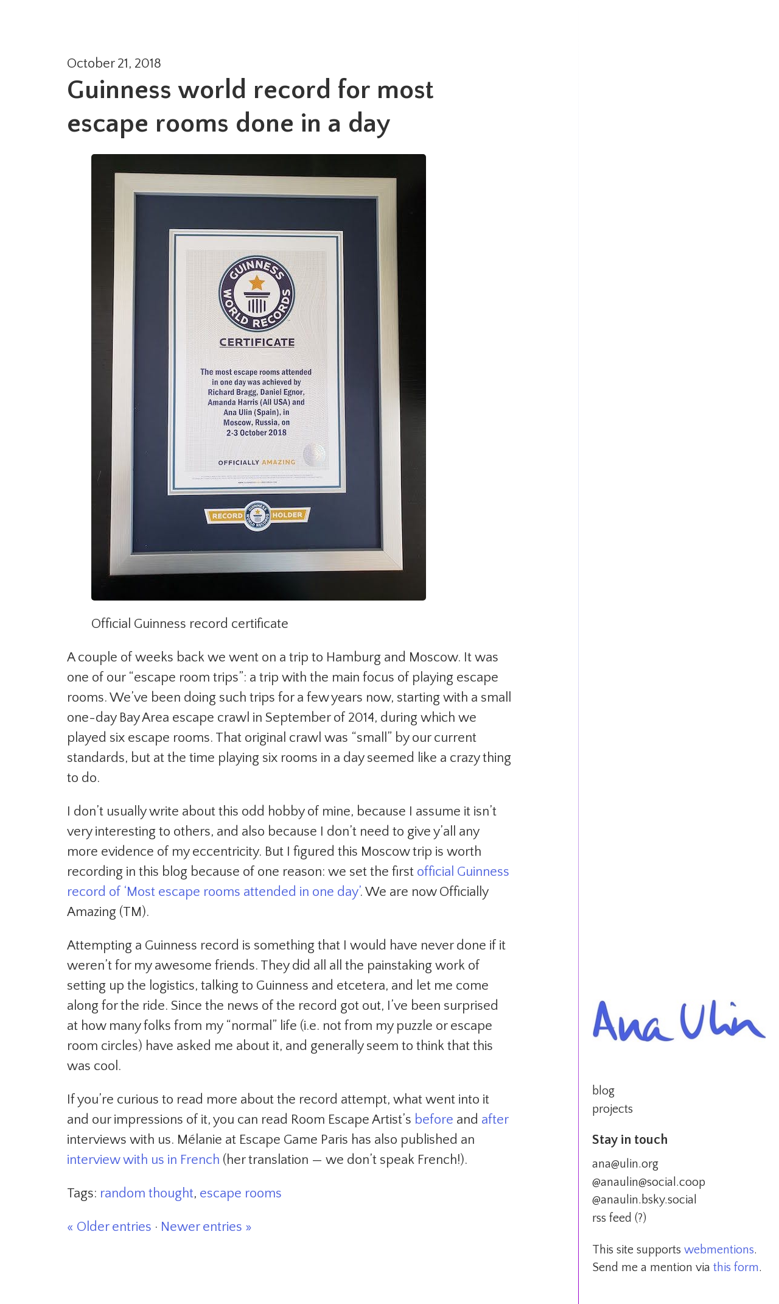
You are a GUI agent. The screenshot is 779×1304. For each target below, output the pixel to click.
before (433, 1119)
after (494, 1119)
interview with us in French (143, 1160)
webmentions (719, 1249)
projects (612, 1109)
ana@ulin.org (625, 1164)
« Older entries (109, 1227)
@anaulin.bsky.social (644, 1200)
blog (603, 1091)
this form (736, 1267)
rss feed (612, 1218)
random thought (147, 1193)
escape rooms (241, 1193)
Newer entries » (206, 1227)
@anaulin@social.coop (648, 1182)
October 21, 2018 (114, 63)
